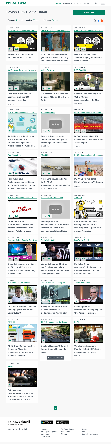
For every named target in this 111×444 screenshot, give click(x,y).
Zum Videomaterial (55, 360)
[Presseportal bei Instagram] (25, 431)
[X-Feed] (95, 21)
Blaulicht (66, 3)
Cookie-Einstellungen (89, 436)
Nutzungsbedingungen (49, 434)
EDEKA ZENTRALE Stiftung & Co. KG (55, 282)
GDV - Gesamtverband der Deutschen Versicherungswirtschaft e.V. (66, 325)
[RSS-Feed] (102, 21)
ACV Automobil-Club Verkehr (52, 197)
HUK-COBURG (80, 70)
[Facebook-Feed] (99, 21)
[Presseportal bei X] (21, 431)
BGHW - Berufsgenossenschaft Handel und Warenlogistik (29, 112)
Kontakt (84, 431)
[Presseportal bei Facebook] (19, 431)
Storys (58, 3)
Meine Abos (85, 3)
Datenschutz (45, 436)
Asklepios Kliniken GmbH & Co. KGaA (22, 240)
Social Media (45, 439)
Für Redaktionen (67, 431)
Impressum (45, 431)
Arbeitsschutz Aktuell (82, 282)
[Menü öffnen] (103, 3)
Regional (75, 3)
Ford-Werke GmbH (48, 112)
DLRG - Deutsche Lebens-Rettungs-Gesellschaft (59, 31)
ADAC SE (45, 155)
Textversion (65, 434)
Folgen (89, 13)
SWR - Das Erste (47, 70)
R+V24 (77, 325)
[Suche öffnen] (96, 3)
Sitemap (64, 436)
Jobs (83, 434)
